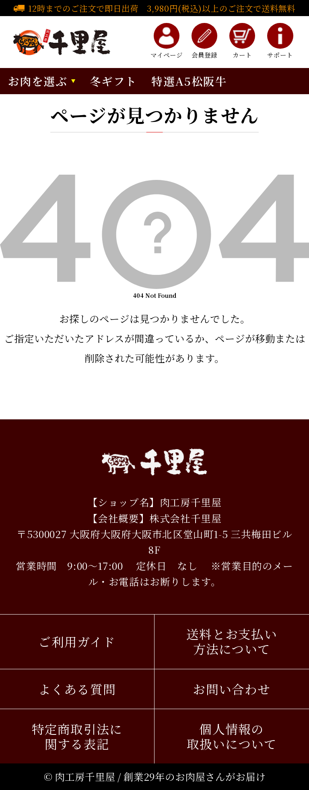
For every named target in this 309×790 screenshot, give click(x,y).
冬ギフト (113, 81)
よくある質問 (77, 689)
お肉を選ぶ (37, 81)
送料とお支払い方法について (231, 641)
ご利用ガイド (76, 641)
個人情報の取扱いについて (232, 736)
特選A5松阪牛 (189, 81)
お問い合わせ (231, 689)
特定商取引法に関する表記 (77, 736)
